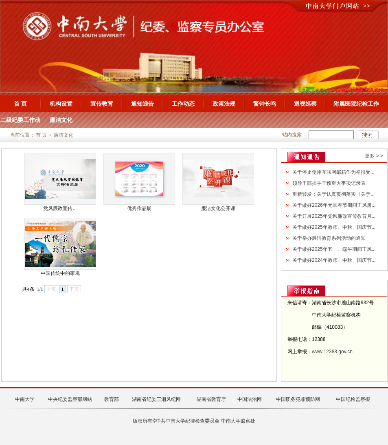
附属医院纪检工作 (356, 103)
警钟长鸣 (264, 103)
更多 (370, 156)
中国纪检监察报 (353, 399)
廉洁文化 (61, 120)
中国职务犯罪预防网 (298, 399)
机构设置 (61, 103)
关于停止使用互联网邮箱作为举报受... (333, 172)
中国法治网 (249, 399)
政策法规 (224, 103)
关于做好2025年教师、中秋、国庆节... (334, 227)
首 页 (20, 103)
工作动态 (183, 103)
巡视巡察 (305, 103)
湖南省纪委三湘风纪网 (156, 399)
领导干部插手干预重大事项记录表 (329, 183)
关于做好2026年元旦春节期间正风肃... (334, 205)
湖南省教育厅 (211, 399)
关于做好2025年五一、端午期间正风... (334, 249)
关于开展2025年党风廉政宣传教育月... (334, 216)
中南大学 (25, 399)
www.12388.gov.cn (332, 351)
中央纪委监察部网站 (70, 399)
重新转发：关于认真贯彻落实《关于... (333, 194)
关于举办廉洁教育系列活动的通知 (329, 238)
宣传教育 (101, 103)
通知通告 (142, 103)
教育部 (111, 399)
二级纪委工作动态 (20, 122)
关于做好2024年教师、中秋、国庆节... (334, 260)
